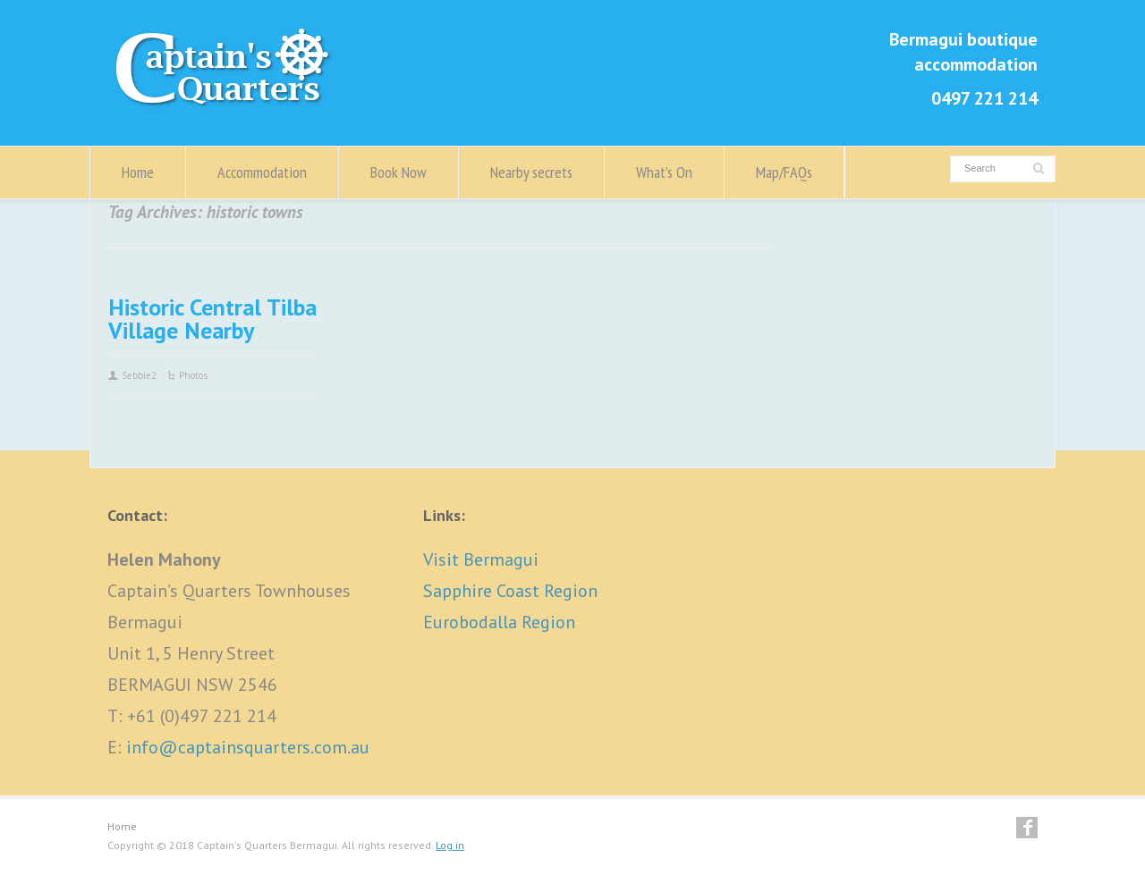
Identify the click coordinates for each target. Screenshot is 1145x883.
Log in (450, 845)
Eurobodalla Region (499, 622)
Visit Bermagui (481, 559)
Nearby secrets (531, 172)
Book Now (398, 172)
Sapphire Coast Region (510, 590)
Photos (193, 375)
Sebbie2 (139, 375)
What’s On (664, 172)
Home (138, 172)
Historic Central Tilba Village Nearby (212, 318)
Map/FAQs (784, 172)
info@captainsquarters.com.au (247, 747)
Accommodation (262, 172)
